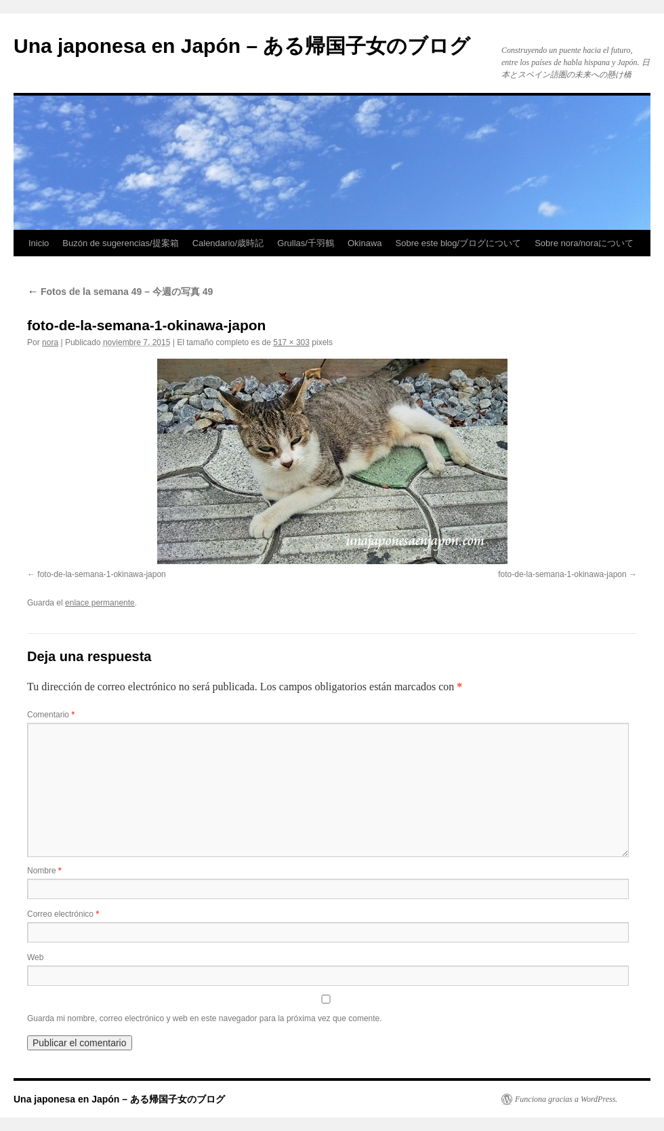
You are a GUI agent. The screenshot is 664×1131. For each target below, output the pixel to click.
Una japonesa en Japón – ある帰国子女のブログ (242, 46)
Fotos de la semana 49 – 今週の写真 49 (120, 291)
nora (50, 342)
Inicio (38, 243)
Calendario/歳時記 (228, 243)
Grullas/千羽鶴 (305, 243)
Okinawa (365, 243)
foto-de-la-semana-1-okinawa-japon (101, 574)
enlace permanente (100, 603)
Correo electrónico (63, 914)
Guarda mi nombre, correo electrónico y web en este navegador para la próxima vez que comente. (204, 1018)
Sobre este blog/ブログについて (459, 243)
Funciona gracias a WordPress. (566, 1099)
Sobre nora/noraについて (584, 243)
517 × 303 (291, 342)
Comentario (51, 714)
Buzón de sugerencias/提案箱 (120, 243)
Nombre (44, 870)
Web (35, 957)
